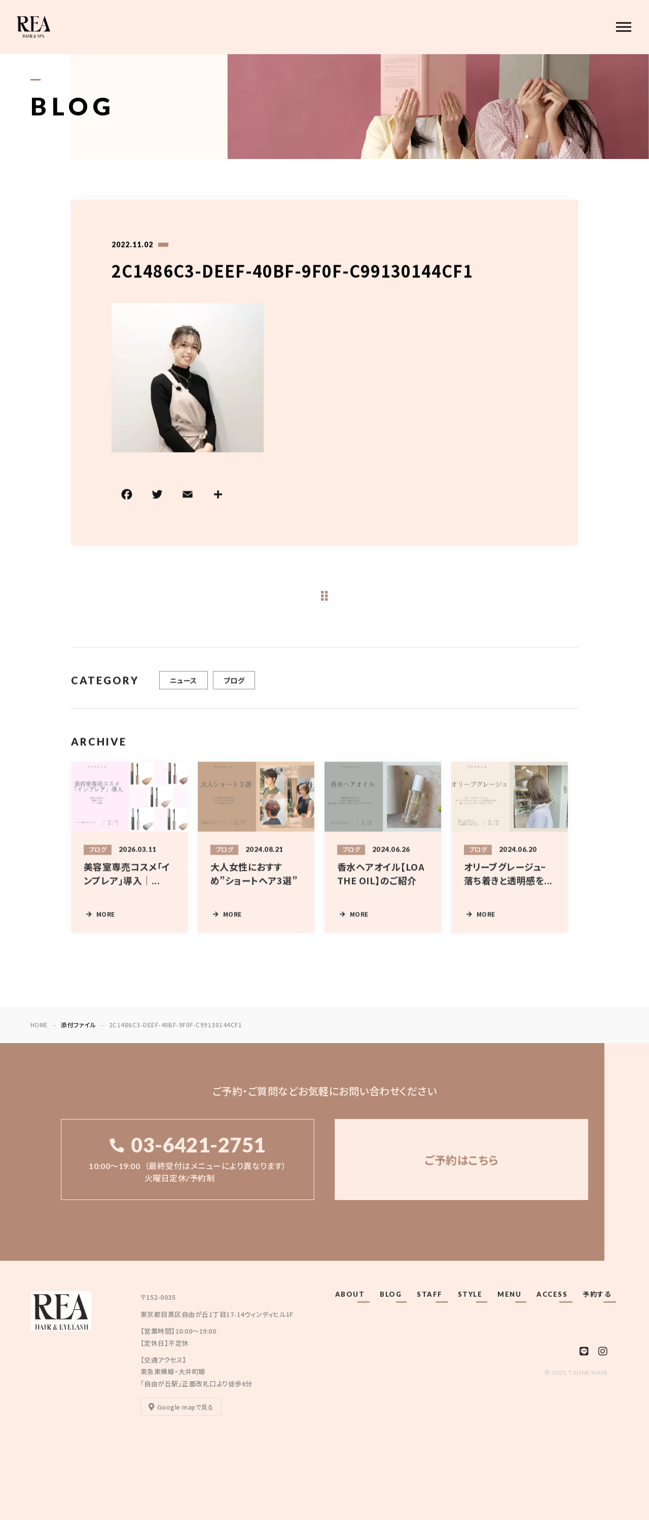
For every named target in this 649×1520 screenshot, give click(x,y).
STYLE (470, 1294)
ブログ (234, 693)
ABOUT (350, 1294)
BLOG (391, 1294)
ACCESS (551, 1294)
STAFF (430, 1294)
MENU (509, 1294)
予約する (597, 1294)
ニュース (183, 693)
